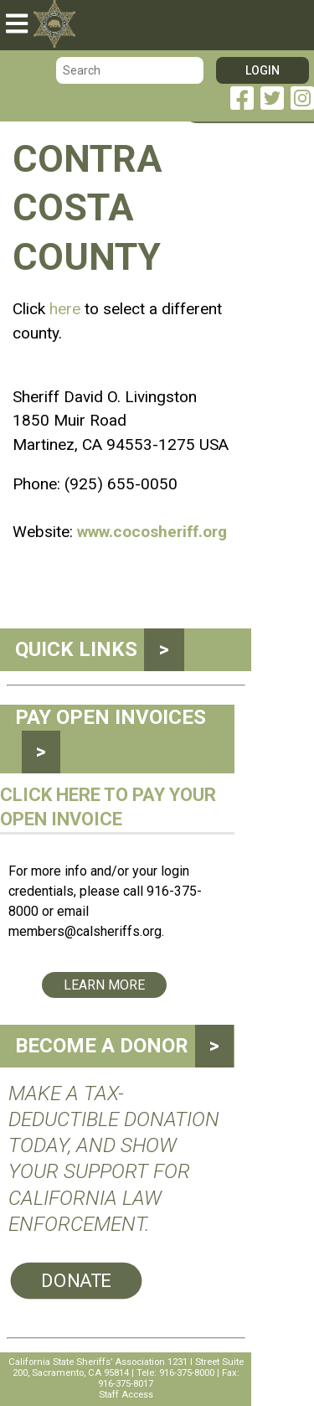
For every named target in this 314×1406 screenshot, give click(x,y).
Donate (76, 1280)
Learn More (104, 985)
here (64, 308)
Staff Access (126, 1394)
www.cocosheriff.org (152, 531)
